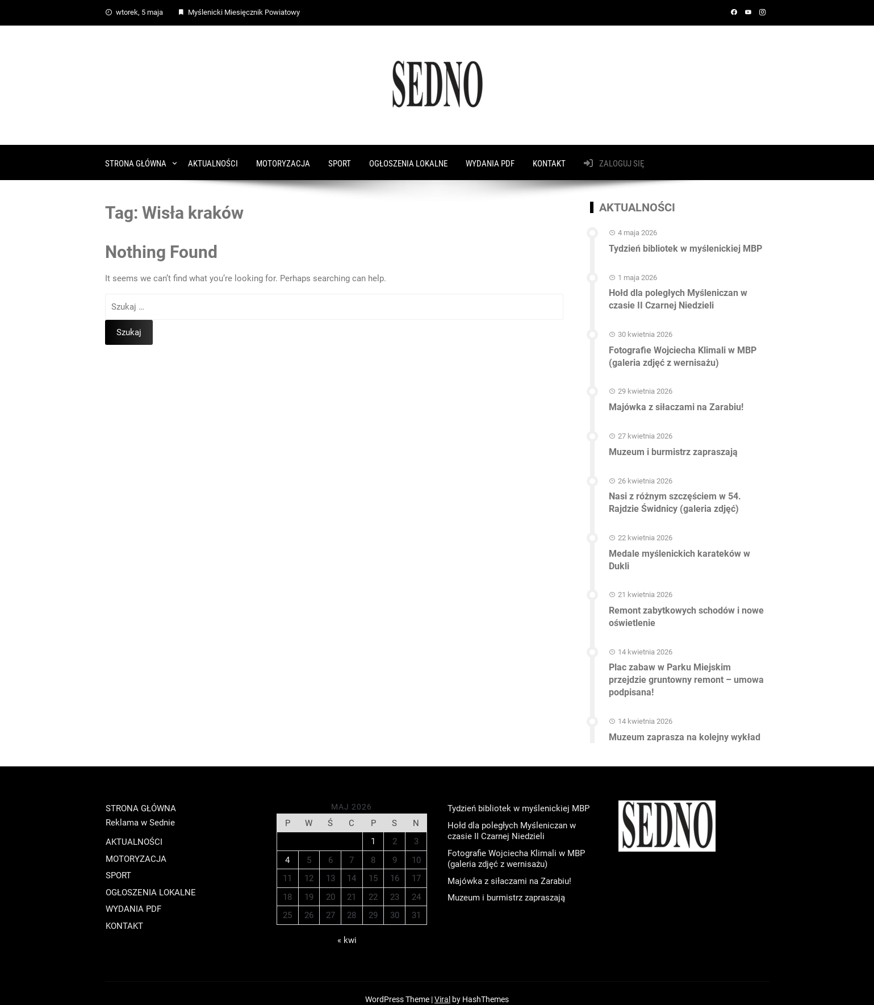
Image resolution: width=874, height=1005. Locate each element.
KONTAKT (549, 161)
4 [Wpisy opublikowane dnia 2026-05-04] (287, 848)
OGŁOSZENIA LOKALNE (408, 161)
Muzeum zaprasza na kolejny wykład (684, 725)
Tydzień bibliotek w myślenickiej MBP (685, 245)
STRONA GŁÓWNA (135, 161)
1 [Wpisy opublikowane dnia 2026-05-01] (373, 829)
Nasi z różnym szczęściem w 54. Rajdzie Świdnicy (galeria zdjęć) (675, 495)
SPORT (339, 161)
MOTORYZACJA (283, 161)
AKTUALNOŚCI (213, 161)
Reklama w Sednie (140, 811)
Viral (442, 987)
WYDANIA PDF (490, 161)
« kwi (347, 928)
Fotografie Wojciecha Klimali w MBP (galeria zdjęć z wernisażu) (682, 351)
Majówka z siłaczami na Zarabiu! (676, 401)
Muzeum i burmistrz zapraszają (673, 445)
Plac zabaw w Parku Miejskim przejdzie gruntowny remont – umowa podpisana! (686, 669)
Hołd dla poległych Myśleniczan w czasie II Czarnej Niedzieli (678, 295)
